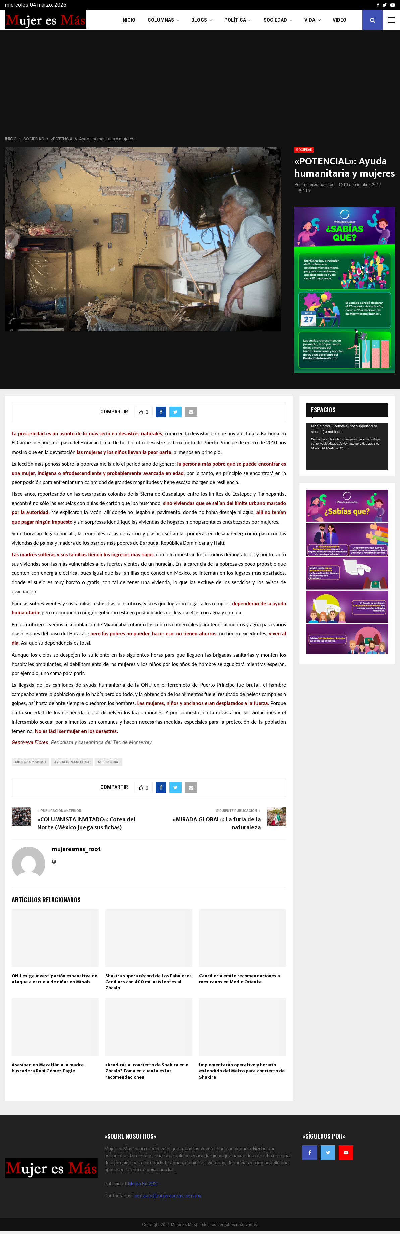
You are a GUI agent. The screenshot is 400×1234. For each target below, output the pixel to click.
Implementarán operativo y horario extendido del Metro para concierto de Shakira (242, 1071)
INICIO (128, 20)
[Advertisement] (200, 85)
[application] (347, 446)
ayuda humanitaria (72, 762)
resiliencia (108, 762)
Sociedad (275, 20)
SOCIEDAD (304, 150)
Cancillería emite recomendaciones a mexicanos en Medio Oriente (239, 979)
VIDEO (339, 20)
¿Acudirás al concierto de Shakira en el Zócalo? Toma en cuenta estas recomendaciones (147, 1071)
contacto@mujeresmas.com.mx (167, 1195)
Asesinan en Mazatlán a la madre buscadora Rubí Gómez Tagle (48, 1068)
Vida (309, 20)
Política (235, 20)
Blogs (199, 20)
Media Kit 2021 (143, 1183)
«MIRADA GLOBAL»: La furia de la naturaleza (217, 824)
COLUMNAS (161, 20)
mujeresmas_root (319, 184)
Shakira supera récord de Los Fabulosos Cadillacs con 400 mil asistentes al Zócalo (148, 982)
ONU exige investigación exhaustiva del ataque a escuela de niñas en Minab (55, 979)
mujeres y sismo (30, 762)
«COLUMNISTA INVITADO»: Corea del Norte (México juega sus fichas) (86, 824)
